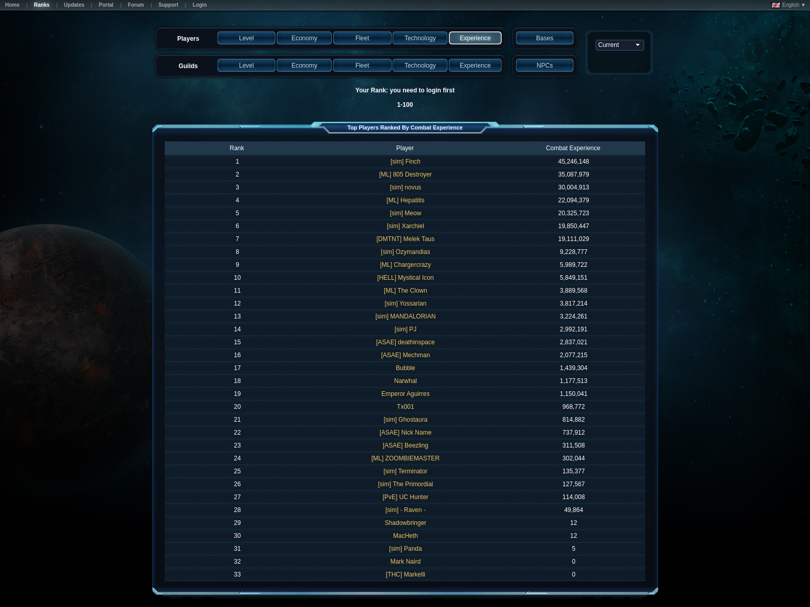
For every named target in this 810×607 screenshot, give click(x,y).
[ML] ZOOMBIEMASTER (405, 458)
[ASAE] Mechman (405, 355)
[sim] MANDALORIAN (406, 316)
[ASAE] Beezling (405, 445)
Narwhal (405, 381)
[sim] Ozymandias (405, 251)
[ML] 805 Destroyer (405, 174)
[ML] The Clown (405, 290)
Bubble (405, 368)
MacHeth (405, 535)
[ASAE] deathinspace (405, 342)
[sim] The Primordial (405, 484)
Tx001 (405, 406)
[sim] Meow (406, 213)
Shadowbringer (406, 522)
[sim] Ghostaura (406, 419)
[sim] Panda (405, 548)
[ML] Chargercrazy (405, 264)
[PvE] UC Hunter (406, 497)
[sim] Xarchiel (405, 226)
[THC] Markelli (405, 574)
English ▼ (788, 5)
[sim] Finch (405, 161)
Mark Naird (406, 561)
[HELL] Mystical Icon (405, 277)
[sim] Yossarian (406, 303)
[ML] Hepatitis (405, 200)
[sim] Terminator (405, 471)
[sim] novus (406, 187)
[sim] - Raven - (405, 510)
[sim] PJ (406, 329)
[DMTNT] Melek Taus (405, 239)
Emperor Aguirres (405, 393)
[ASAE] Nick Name (406, 432)
